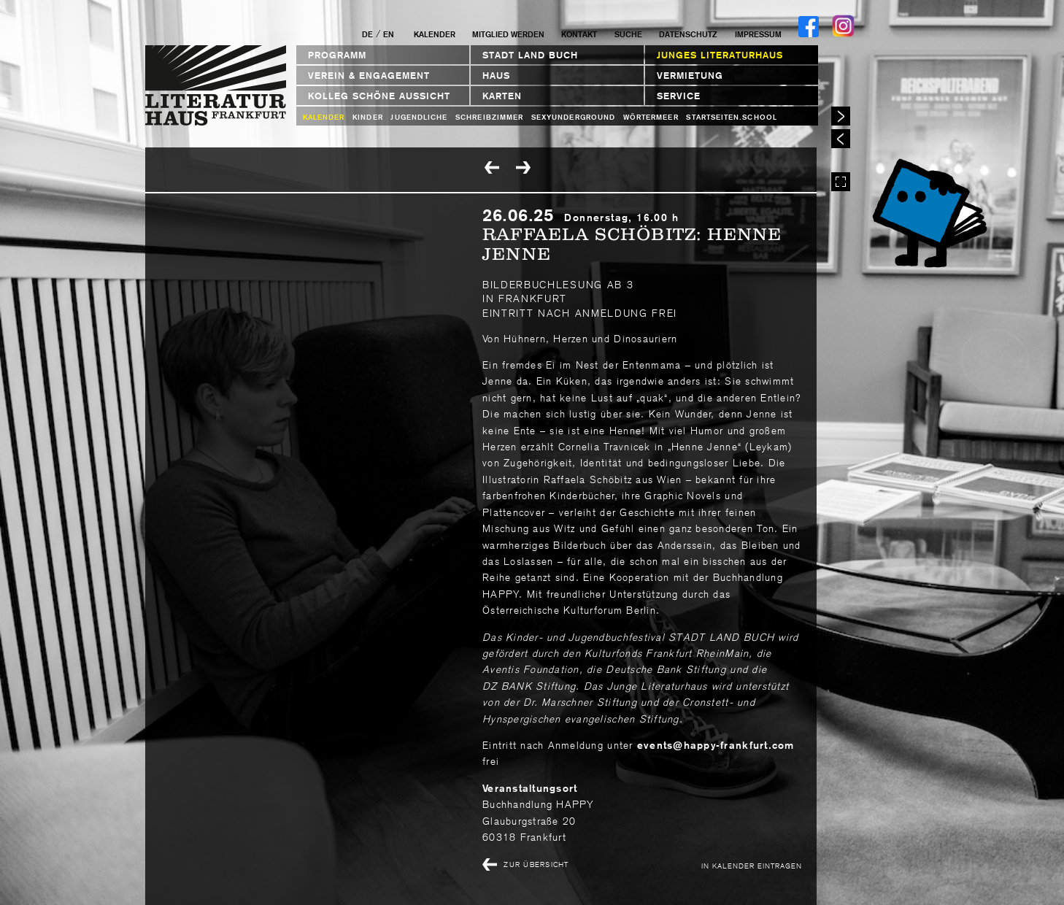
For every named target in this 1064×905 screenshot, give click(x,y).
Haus (496, 75)
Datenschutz (688, 34)
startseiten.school (731, 117)
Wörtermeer (651, 117)
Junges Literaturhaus (720, 55)
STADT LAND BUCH (530, 55)
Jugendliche (418, 117)
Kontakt (579, 34)
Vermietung (690, 75)
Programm (337, 55)
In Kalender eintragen (751, 865)
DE (367, 34)
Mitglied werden (508, 34)
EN (388, 34)
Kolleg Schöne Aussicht (379, 95)
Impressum (758, 34)
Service (679, 95)
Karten (502, 95)
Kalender (434, 34)
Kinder (367, 117)
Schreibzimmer (489, 117)
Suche (628, 34)
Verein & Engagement (369, 75)
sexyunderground (573, 117)
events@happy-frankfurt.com (716, 745)
